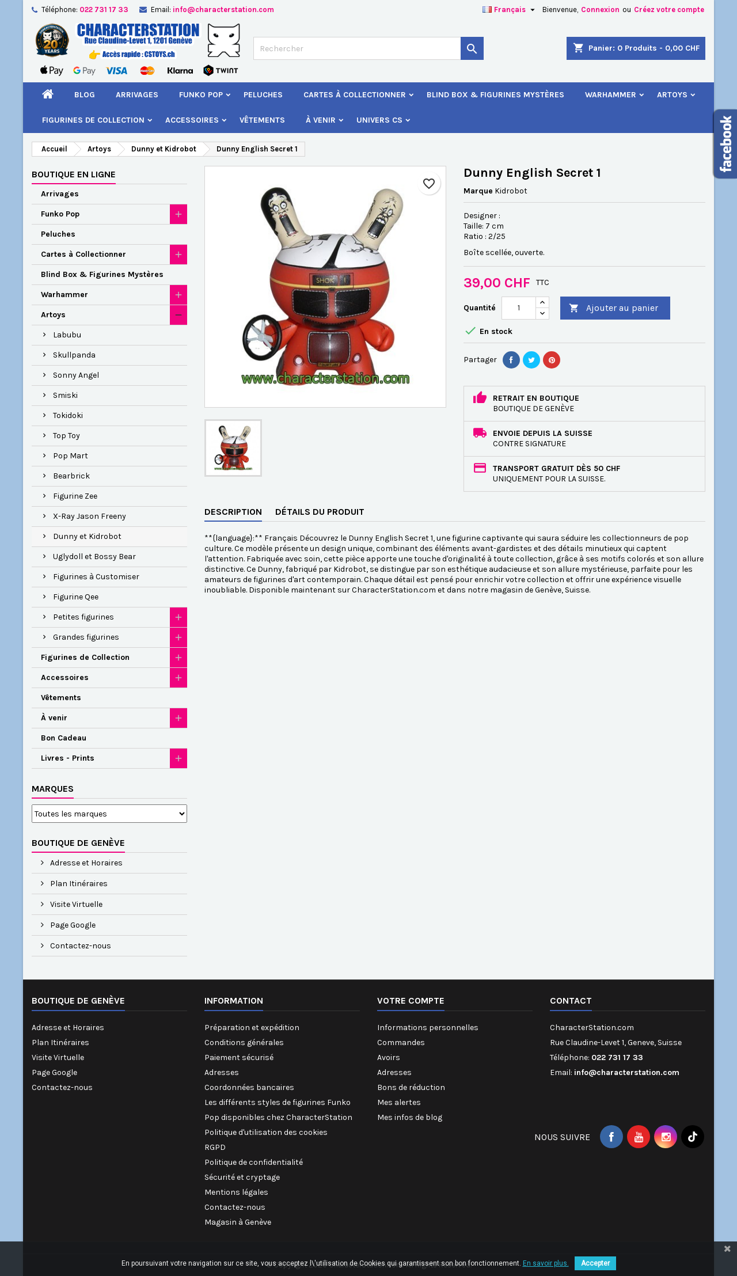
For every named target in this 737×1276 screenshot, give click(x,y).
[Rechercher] (368, 48)
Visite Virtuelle (75, 904)
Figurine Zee (75, 496)
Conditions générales (244, 1042)
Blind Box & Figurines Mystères (495, 95)
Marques (53, 788)
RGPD (215, 1147)
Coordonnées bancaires (249, 1087)
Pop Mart (70, 456)
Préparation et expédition (251, 1027)
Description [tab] (233, 511)
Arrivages (137, 95)
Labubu (67, 335)
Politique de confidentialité (253, 1162)
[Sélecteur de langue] (510, 10)
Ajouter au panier (613, 308)
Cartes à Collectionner (354, 95)
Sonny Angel (76, 375)
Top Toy (66, 435)
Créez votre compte (669, 9)
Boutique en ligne (74, 174)
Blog (84, 95)
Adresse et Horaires (85, 863)
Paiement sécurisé (238, 1057)
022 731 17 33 (103, 9)
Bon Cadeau (63, 738)
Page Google (72, 925)
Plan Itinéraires (78, 883)
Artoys (672, 95)
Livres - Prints (67, 758)
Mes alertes (399, 1102)
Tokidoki (68, 415)
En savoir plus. (546, 1263)
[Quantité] (519, 308)
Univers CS (379, 120)
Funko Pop (201, 95)
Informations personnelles (427, 1027)
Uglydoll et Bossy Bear (94, 556)
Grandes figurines (86, 637)
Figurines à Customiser (96, 577)
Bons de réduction (411, 1087)
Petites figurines (83, 617)
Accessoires (192, 120)
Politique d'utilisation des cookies (266, 1132)
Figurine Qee (75, 597)
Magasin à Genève (237, 1222)
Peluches (263, 95)
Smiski (65, 395)
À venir (321, 120)
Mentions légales (236, 1192)
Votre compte (411, 1000)
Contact (571, 1000)
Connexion (600, 9)
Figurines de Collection (93, 120)
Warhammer (610, 95)
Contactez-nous (79, 946)
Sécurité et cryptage (242, 1177)
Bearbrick (71, 476)
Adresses (221, 1072)
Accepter (595, 1263)
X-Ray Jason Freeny (89, 516)
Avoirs (388, 1057)
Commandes (401, 1042)
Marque (478, 191)
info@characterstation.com (223, 9)
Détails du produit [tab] (319, 511)
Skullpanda (74, 355)
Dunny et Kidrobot (87, 536)
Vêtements (262, 120)
